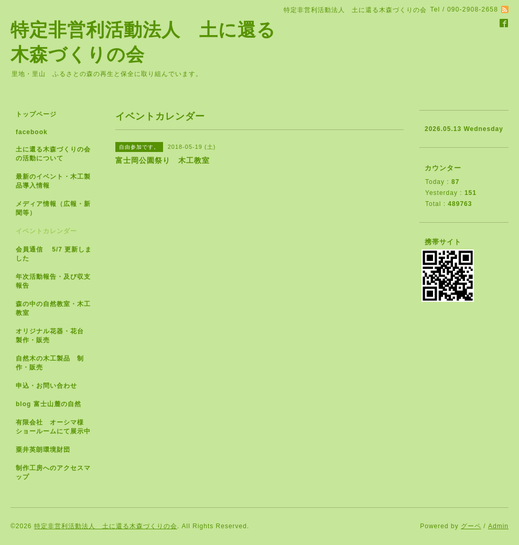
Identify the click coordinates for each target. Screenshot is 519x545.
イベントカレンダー (46, 231)
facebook (32, 132)
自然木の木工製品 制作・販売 (50, 363)
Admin (498, 526)
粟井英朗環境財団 (43, 449)
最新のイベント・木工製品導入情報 (53, 181)
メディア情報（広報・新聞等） (53, 208)
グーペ (471, 526)
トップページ (36, 114)
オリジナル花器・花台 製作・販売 (53, 336)
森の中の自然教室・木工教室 (53, 308)
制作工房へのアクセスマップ (53, 472)
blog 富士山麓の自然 (48, 404)
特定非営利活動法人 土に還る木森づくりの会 (105, 526)
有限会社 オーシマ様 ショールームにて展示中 (58, 427)
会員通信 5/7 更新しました (54, 254)
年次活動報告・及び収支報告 (53, 281)
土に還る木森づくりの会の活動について (53, 154)
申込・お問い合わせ (46, 385)
